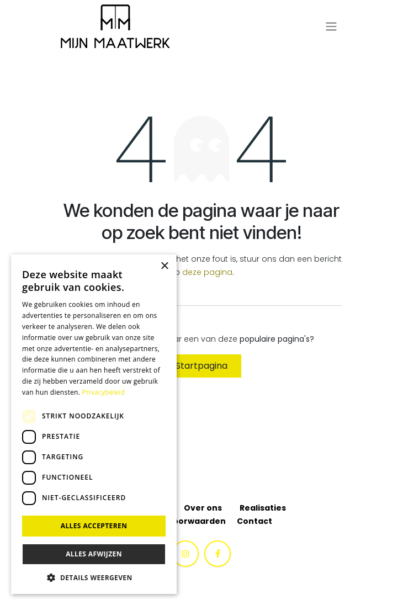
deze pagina (207, 272)
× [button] (164, 266)
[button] (94, 577)
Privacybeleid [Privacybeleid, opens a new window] (103, 392)
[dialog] (94, 424)
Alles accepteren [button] (94, 525)
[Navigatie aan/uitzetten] (331, 26)
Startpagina (201, 365)
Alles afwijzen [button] (94, 554)
